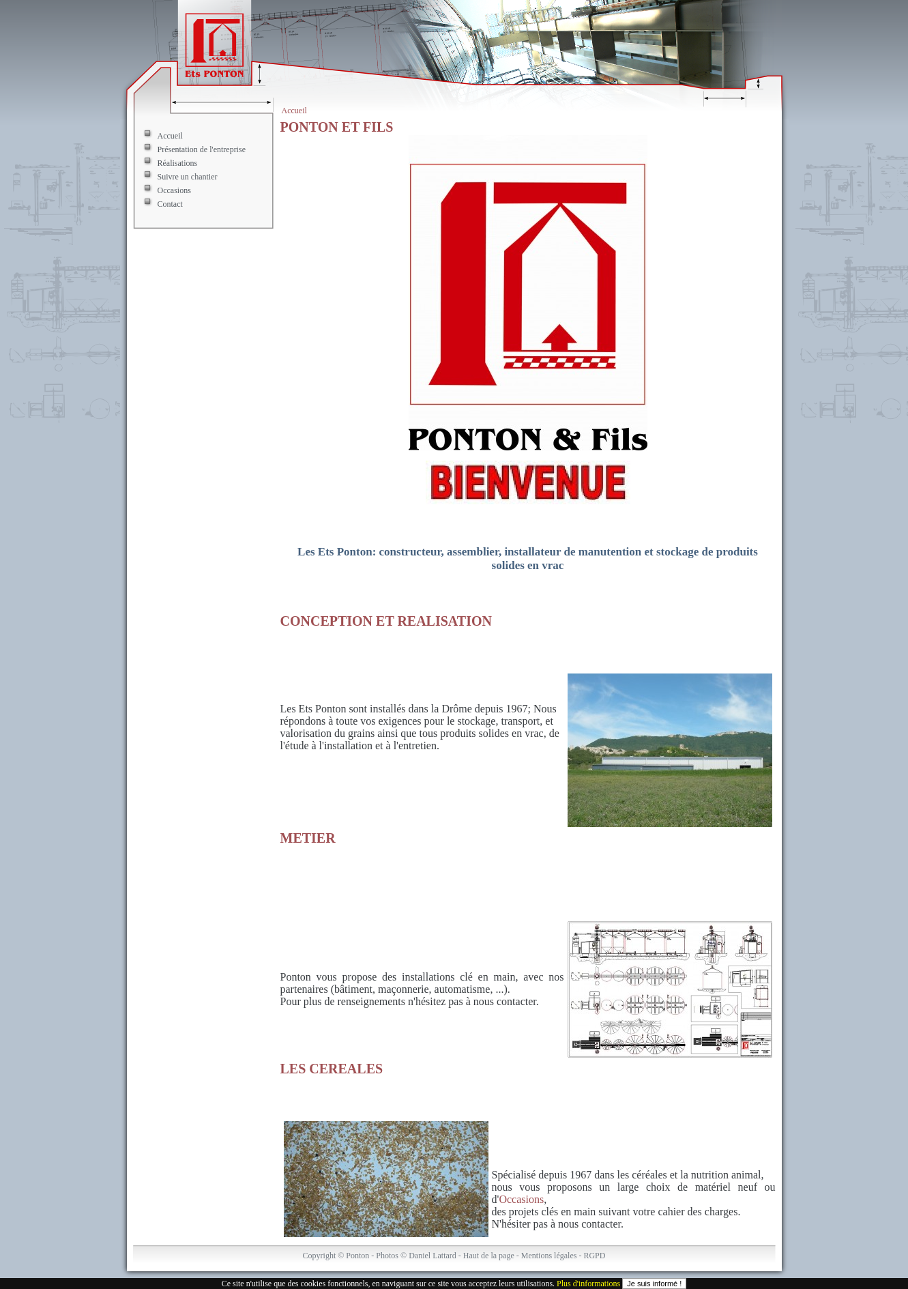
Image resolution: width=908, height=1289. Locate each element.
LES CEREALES (331, 1068)
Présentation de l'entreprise (202, 149)
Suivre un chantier (188, 177)
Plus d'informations (588, 1283)
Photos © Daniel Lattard (416, 1255)
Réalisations (178, 163)
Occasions (174, 190)
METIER (308, 837)
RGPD (594, 1255)
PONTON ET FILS (337, 126)
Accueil (294, 110)
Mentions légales (549, 1255)
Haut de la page (488, 1255)
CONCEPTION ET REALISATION (386, 620)
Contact (170, 204)
